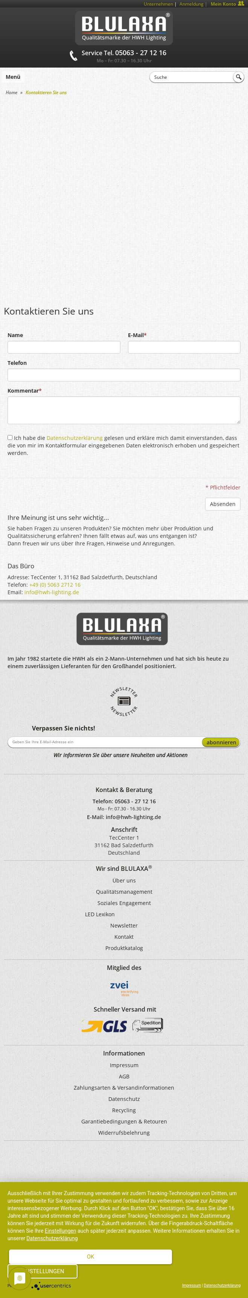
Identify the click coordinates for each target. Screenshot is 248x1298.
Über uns (124, 880)
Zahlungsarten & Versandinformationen (124, 1087)
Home (11, 92)
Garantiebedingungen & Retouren (124, 1121)
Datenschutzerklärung (75, 437)
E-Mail (136, 335)
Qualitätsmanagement (124, 891)
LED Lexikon (100, 914)
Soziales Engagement (124, 902)
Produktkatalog (124, 948)
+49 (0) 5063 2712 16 (55, 584)
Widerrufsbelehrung (124, 1132)
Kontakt (124, 936)
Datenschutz (124, 1098)
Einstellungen (60, 1231)
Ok (90, 1256)
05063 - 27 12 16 (135, 801)
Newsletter (124, 925)
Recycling (124, 1110)
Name (15, 335)
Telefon (17, 362)
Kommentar (23, 391)
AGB (124, 1076)
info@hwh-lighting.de (51, 592)
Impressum (124, 1065)
